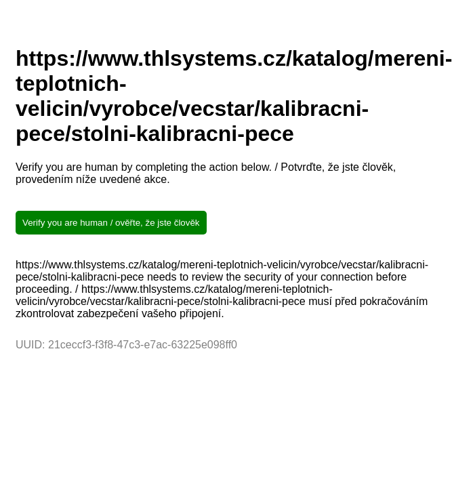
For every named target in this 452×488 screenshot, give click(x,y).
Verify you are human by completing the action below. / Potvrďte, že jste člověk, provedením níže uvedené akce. (206, 173)
